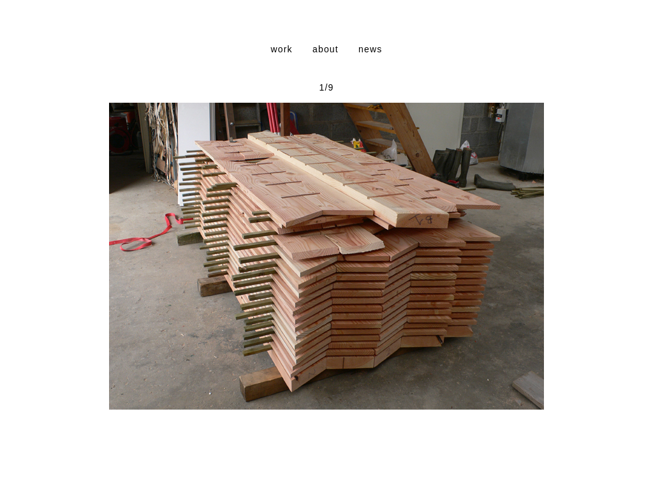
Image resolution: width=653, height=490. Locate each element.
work (281, 49)
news (370, 49)
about (325, 49)
